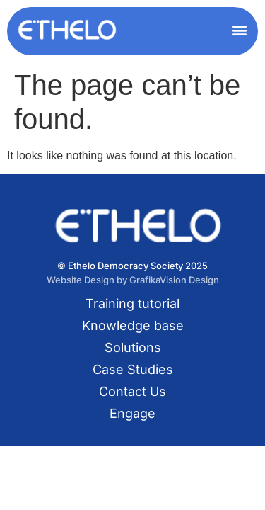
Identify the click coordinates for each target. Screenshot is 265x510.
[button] (239, 29)
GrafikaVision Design (174, 279)
